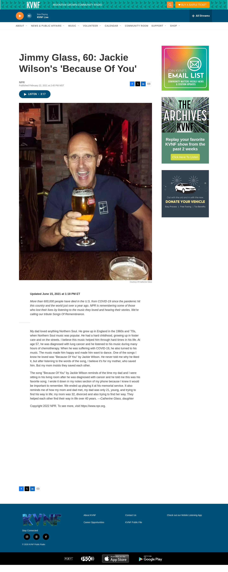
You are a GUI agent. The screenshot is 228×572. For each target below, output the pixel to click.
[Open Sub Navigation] (26, 33)
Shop (173, 33)
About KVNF (90, 522)
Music (72, 33)
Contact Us (130, 522)
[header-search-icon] (169, 8)
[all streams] (201, 23)
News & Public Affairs (46, 33)
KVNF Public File (133, 529)
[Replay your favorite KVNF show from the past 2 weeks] (185, 122)
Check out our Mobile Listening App (184, 522)
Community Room (136, 33)
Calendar (111, 33)
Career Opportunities (94, 529)
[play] (19, 23)
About (20, 33)
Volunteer (90, 33)
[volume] (29, 23)
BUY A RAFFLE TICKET (194, 8)
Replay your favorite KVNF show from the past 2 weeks (185, 151)
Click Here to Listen (185, 164)
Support (157, 33)
